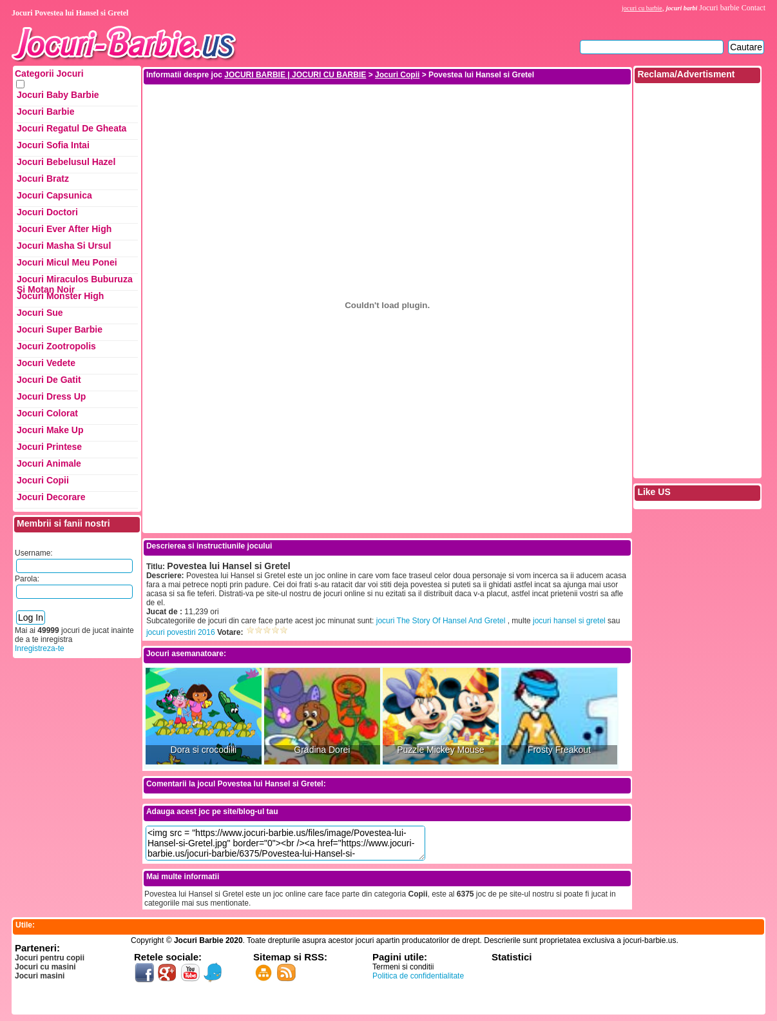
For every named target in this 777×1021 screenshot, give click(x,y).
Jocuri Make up (50, 430)
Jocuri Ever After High (64, 229)
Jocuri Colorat (47, 413)
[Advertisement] (387, 115)
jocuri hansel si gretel (569, 620)
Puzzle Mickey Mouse (440, 750)
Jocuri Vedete (46, 363)
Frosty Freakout (559, 750)
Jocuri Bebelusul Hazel (66, 162)
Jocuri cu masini (45, 966)
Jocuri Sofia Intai (53, 145)
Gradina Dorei (322, 750)
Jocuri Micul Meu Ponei (67, 262)
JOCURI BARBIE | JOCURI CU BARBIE (295, 74)
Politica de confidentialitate (418, 975)
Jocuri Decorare (51, 497)
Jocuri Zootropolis (56, 346)
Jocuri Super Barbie (59, 329)
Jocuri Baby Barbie (58, 95)
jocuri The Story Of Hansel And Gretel (441, 620)
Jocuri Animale (49, 463)
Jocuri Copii (43, 480)
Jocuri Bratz (43, 178)
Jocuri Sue (40, 312)
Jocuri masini (39, 975)
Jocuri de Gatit (49, 379)
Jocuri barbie (719, 7)
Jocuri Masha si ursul (64, 245)
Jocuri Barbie (45, 111)
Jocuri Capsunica (54, 195)
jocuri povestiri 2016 (180, 632)
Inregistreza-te (39, 648)
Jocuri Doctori (47, 212)
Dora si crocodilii (204, 750)
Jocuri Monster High (60, 296)
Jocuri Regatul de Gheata (71, 128)
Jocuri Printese (49, 447)
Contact (753, 7)
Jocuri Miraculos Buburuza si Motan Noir (75, 282)
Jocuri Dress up (51, 396)
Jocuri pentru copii (49, 957)
